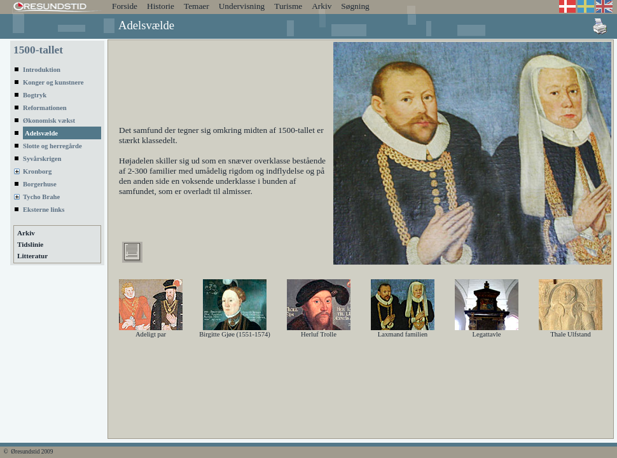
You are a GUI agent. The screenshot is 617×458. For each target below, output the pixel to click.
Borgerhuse (40, 184)
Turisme (288, 6)
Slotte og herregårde (52, 145)
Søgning (355, 6)
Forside (124, 6)
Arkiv (321, 6)
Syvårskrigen (42, 158)
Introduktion (41, 69)
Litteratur (32, 256)
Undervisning (242, 6)
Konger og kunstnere (53, 82)
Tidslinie (30, 244)
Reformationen (45, 107)
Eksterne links (43, 209)
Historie (160, 6)
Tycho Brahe (41, 196)
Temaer (196, 6)
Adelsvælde (41, 133)
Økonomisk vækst (49, 120)
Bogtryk (34, 95)
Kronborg (37, 171)
